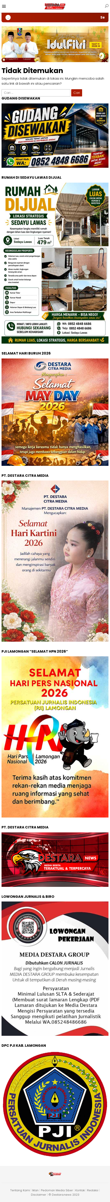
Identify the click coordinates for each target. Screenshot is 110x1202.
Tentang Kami (20, 1190)
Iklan (35, 1190)
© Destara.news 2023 (64, 1195)
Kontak (80, 1190)
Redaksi (92, 1190)
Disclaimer (38, 1195)
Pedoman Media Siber (57, 1190)
